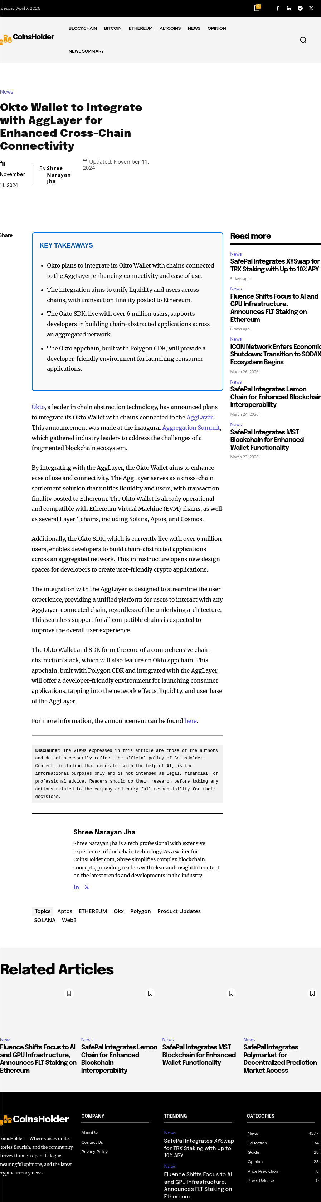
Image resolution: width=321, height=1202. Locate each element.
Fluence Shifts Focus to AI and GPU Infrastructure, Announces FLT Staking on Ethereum (200, 1116)
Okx (118, 857)
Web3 (69, 866)
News (8, 65)
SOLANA (45, 866)
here (190, 667)
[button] (303, 39)
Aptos (64, 857)
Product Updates (179, 857)
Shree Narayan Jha (59, 148)
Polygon (140, 857)
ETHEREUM (93, 857)
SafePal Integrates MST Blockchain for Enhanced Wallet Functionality (267, 387)
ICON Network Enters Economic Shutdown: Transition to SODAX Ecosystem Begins (199, 1146)
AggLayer (199, 364)
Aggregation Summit (191, 374)
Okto (38, 353)
